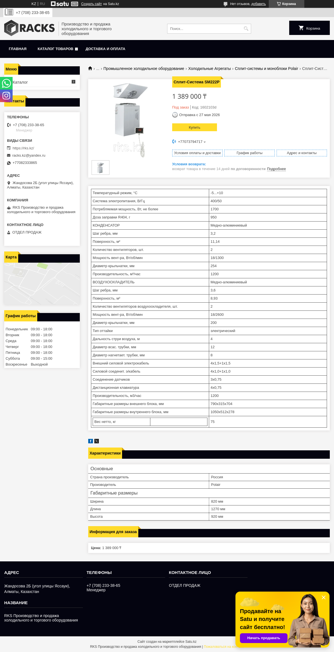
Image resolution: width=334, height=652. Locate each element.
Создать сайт (91, 4)
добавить (258, 4)
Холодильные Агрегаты (209, 68)
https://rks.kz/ (23, 148)
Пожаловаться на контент (224, 647)
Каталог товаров (55, 49)
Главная (18, 49)
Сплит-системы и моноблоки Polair (266, 68)
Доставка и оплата (105, 49)
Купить (194, 127)
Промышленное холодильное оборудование (144, 68)
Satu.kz (191, 642)
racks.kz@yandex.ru (28, 155)
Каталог (20, 82)
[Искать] (246, 29)
